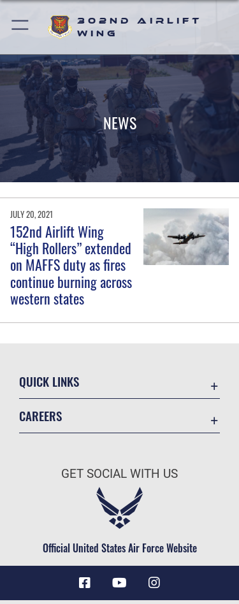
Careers (40, 415)
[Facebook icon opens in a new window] (84, 583)
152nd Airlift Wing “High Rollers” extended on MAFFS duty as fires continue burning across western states (71, 265)
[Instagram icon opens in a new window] (154, 583)
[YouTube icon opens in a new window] (119, 583)
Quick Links (49, 381)
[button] (20, 27)
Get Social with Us (119, 473)
